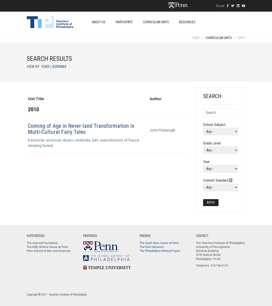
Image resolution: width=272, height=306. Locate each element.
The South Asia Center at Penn (159, 243)
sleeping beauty (41, 145)
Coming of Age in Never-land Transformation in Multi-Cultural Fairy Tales (81, 129)
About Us (98, 22)
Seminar (59, 66)
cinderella (82, 140)
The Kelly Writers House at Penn (47, 247)
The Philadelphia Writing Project (160, 251)
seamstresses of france (119, 140)
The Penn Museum (152, 247)
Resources (187, 22)
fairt (95, 140)
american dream (59, 140)
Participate (124, 22)
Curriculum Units (156, 22)
